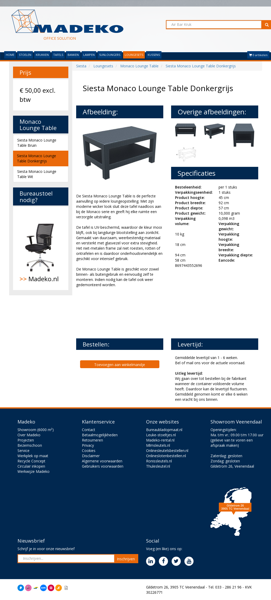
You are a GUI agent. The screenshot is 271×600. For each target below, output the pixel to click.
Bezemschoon (29, 445)
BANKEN (73, 55)
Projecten (25, 440)
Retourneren (92, 440)
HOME (10, 55)
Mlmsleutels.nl (158, 445)
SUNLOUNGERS (109, 55)
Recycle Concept (31, 460)
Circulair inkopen (31, 466)
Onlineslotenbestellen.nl (166, 455)
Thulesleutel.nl (158, 466)
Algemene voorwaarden (102, 460)
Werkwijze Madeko (33, 471)
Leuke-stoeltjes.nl (161, 434)
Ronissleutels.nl (159, 460)
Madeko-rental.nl (160, 440)
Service (23, 450)
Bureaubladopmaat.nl (164, 429)
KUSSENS (154, 55)
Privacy (88, 445)
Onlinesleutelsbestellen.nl (167, 450)
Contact (88, 429)
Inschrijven (126, 558)
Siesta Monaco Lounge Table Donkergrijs (36, 158)
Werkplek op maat (32, 455)
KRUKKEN (42, 55)
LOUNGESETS (134, 55)
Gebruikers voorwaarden (102, 466)
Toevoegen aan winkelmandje (119, 364)
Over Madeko (28, 434)
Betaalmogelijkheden (100, 434)
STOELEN (25, 55)
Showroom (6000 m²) (35, 429)
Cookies (88, 450)
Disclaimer (91, 455)
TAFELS (58, 55)
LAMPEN (89, 55)
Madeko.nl (41, 248)
